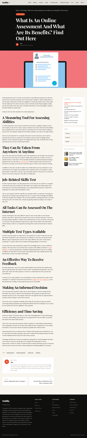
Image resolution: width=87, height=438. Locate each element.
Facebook (67, 139)
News (46, 2)
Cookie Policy (73, 407)
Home (29, 2)
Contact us (37, 411)
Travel (77, 2)
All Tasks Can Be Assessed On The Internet (72, 113)
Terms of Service (74, 405)
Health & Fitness (64, 2)
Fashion (41, 2)
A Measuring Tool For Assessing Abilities (72, 104)
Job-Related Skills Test (69, 110)
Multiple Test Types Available (71, 116)
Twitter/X (67, 135)
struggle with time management (41, 279)
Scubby (6, 2)
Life (72, 2)
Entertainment (54, 2)
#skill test (38, 352)
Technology (23, 10)
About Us (37, 405)
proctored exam (24, 161)
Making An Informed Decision (71, 121)
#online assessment (20, 352)
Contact (72, 410)
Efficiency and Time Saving (70, 123)
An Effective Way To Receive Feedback (71, 118)
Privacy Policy (38, 408)
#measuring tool (10, 352)
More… (82, 2)
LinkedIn (67, 143)
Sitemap (72, 412)
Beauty (35, 2)
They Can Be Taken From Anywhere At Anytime (73, 107)
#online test (30, 352)
